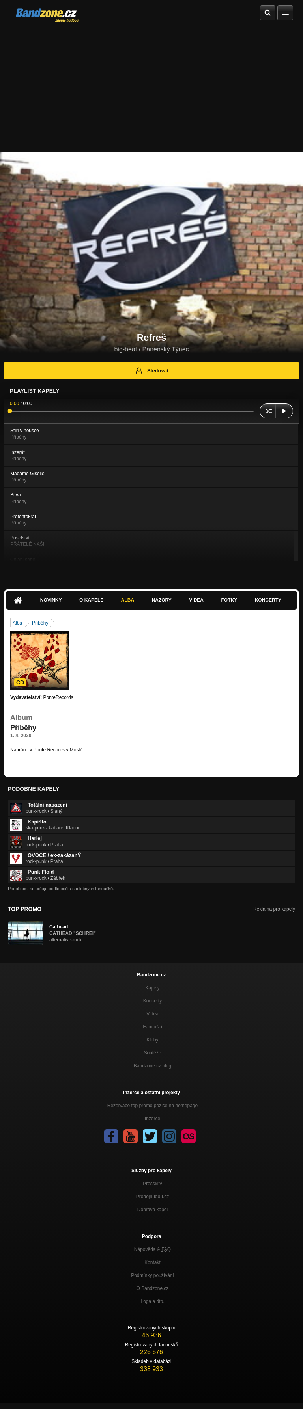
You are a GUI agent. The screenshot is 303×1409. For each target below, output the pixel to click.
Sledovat (152, 370)
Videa (196, 600)
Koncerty (268, 600)
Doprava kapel (152, 1209)
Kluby (152, 1040)
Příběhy (40, 623)
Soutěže (152, 1053)
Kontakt (152, 1262)
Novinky (51, 600)
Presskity (152, 1183)
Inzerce (152, 1118)
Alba (127, 600)
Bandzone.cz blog (152, 1066)
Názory (162, 600)
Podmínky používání (152, 1275)
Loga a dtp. (152, 1301)
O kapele (91, 600)
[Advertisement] (151, 85)
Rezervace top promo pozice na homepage (152, 1105)
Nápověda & (152, 1249)
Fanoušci (152, 1027)
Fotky (229, 600)
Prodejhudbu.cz (152, 1196)
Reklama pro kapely (274, 909)
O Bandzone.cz (152, 1288)
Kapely (152, 988)
